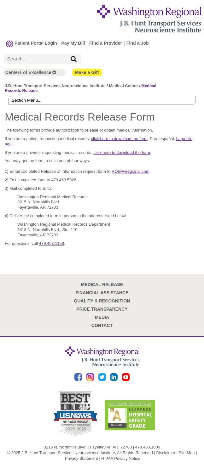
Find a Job (137, 43)
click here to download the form (119, 138)
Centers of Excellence (30, 72)
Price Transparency (101, 309)
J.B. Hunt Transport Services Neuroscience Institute (55, 85)
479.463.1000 (147, 447)
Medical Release (102, 284)
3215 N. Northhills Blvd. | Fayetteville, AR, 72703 (88, 447)
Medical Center (123, 85)
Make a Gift (87, 72)
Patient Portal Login (36, 43)
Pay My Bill (73, 43)
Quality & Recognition (102, 300)
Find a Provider (105, 43)
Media (102, 317)
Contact (102, 325)
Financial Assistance (102, 292)
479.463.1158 (51, 243)
